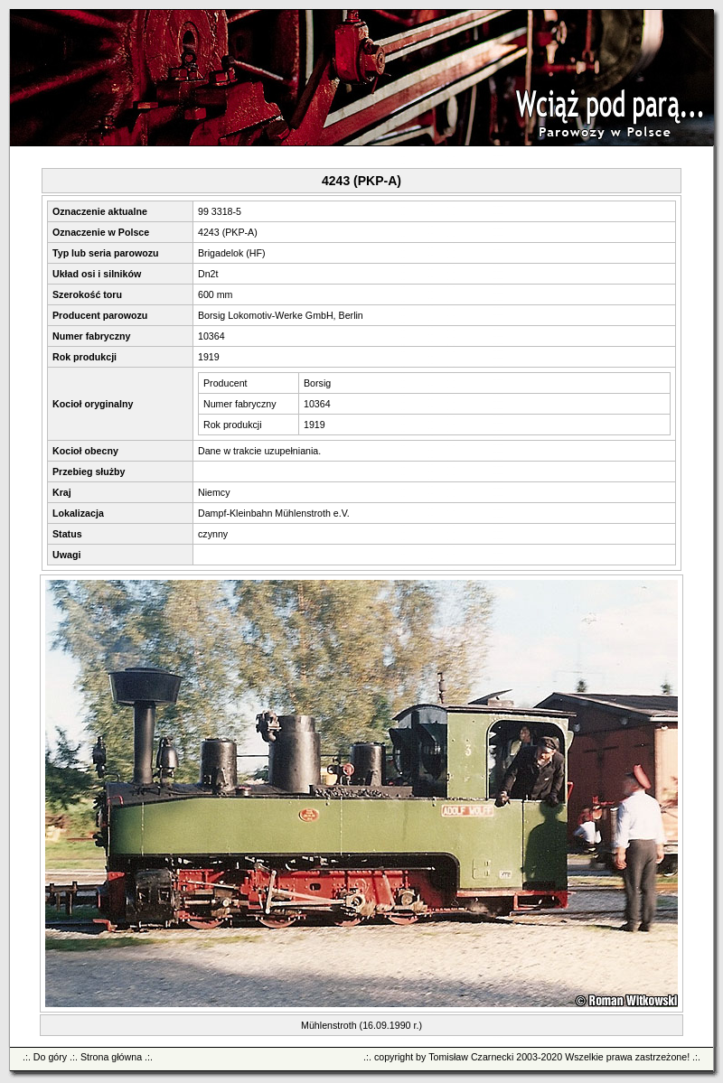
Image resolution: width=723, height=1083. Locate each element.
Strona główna (111, 1056)
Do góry (50, 1056)
